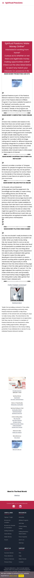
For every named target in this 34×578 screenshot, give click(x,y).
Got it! (21, 576)
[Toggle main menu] (3, 2)
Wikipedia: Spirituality (17, 405)
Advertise (21, 517)
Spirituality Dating (17, 410)
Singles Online (17, 422)
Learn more (13, 576)
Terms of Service (9, 559)
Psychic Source (17, 390)
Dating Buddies (17, 425)
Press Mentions (8, 556)
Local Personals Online (17, 424)
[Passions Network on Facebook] (14, 506)
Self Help (21, 523)
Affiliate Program (23, 520)
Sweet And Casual (17, 427)
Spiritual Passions (14, 3)
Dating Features (8, 531)
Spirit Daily (17, 398)
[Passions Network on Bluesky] (20, 506)
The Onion (17, 438)
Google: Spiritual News (17, 399)
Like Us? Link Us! (17, 448)
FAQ (20, 553)
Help (20, 556)
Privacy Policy (8, 562)
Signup (6, 517)
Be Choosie (17, 418)
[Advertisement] (17, 24)
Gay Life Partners (17, 420)
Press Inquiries (23, 537)
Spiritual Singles (17, 411)
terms (28, 571)
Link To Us (21, 540)
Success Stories (8, 553)
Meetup (17, 495)
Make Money (8, 537)
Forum (6, 540)
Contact (21, 562)
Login (11, 517)
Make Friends (22, 559)
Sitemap (21, 543)
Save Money (7, 534)
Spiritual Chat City (17, 413)
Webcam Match (17, 432)
